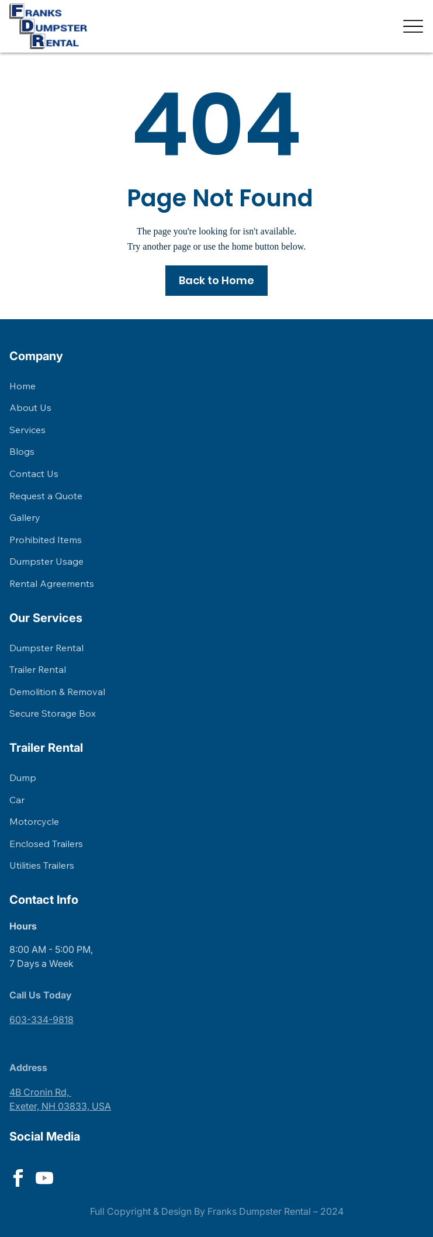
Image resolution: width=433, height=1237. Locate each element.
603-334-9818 (41, 1019)
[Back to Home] (216, 280)
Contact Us (33, 473)
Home (22, 386)
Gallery (24, 517)
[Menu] (413, 26)
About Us (30, 407)
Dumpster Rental (46, 648)
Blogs (21, 451)
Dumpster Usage (46, 561)
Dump (22, 777)
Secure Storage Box (52, 713)
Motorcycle (34, 821)
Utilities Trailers (41, 865)
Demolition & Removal (57, 691)
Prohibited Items (45, 539)
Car (17, 800)
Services (27, 430)
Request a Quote (45, 496)
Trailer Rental (37, 669)
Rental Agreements (51, 583)
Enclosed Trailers (46, 843)
